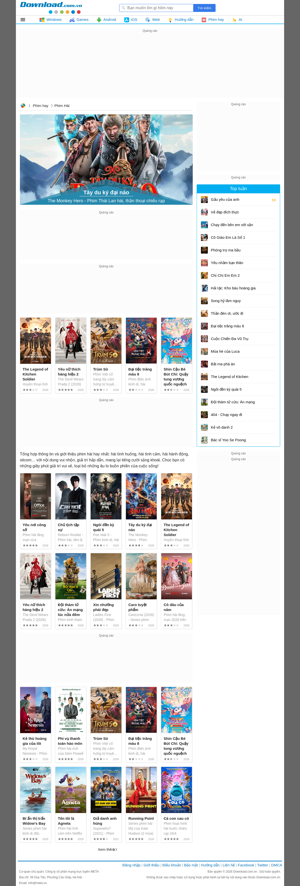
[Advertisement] (150, 68)
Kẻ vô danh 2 (222, 427)
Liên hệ (229, 865)
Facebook (246, 865)
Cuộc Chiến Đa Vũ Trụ (229, 339)
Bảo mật (191, 865)
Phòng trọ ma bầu (226, 250)
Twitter (262, 865)
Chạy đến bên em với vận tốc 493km (232, 226)
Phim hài (62, 105)
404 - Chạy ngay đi (226, 414)
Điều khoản (171, 865)
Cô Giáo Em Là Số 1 (228, 237)
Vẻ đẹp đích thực (225, 212)
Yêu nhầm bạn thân (227, 263)
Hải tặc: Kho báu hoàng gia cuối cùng (233, 290)
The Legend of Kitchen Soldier (229, 378)
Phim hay (40, 105)
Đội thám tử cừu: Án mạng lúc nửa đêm (233, 404)
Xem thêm (106, 849)
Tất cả (26, 20)
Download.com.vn (23, 106)
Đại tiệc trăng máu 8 (227, 326)
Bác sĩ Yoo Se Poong (228, 440)
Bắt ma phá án (223, 364)
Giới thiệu (151, 865)
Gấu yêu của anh (225, 199)
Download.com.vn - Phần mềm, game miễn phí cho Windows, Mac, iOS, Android (51, 7)
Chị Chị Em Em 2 (225, 275)
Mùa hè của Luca (225, 351)
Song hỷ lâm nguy (226, 301)
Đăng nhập (131, 865)
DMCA (276, 865)
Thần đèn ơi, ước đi (227, 313)
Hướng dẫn (210, 865)
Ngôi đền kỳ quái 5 (226, 389)
